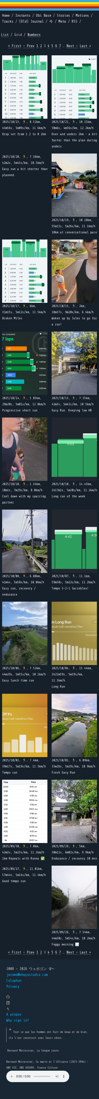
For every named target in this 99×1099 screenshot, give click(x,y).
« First (14, 46)
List (5, 35)
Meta (62, 21)
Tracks (7, 21)
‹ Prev (28, 46)
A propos (13, 1014)
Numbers (34, 35)
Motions (82, 16)
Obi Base (43, 16)
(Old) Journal (31, 21)
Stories (63, 16)
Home (6, 16)
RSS (74, 21)
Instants (22, 16)
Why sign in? (17, 1020)
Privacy (13, 987)
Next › (72, 46)
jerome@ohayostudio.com (27, 975)
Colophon (13, 981)
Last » (85, 46)
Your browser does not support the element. (37, 1076)
